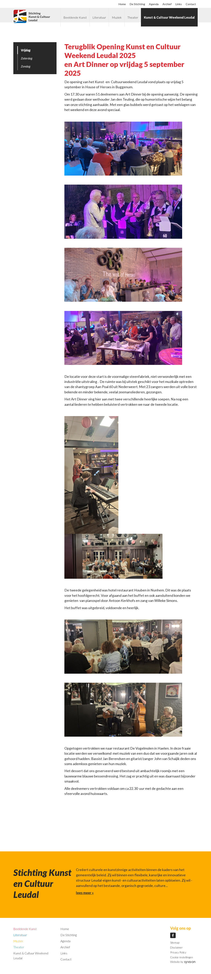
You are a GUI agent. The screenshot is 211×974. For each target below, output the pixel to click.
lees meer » (85, 893)
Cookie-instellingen (181, 957)
